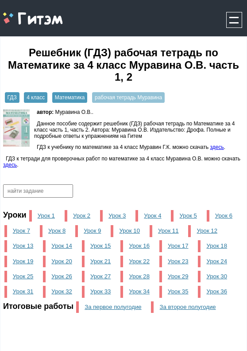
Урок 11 (168, 230)
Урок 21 (100, 261)
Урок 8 (57, 230)
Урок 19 (23, 261)
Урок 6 (223, 215)
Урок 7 (21, 230)
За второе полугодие (188, 307)
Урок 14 (61, 245)
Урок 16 (139, 245)
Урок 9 (92, 230)
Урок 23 (178, 261)
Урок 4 (152, 215)
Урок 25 (23, 276)
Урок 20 (61, 261)
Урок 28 (139, 276)
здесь (217, 147)
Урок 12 (207, 230)
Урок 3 (117, 215)
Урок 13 (23, 245)
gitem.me (23, 14)
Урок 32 (61, 291)
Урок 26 (61, 276)
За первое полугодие (113, 307)
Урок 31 (23, 291)
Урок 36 (216, 291)
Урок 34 (139, 291)
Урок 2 (81, 215)
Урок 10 (129, 230)
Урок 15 (100, 245)
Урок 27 (100, 276)
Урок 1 (46, 215)
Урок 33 (100, 291)
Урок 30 (216, 276)
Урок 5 (188, 215)
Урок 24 (216, 261)
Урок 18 (216, 245)
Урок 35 (178, 291)
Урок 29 (178, 276)
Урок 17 (178, 245)
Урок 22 (139, 261)
